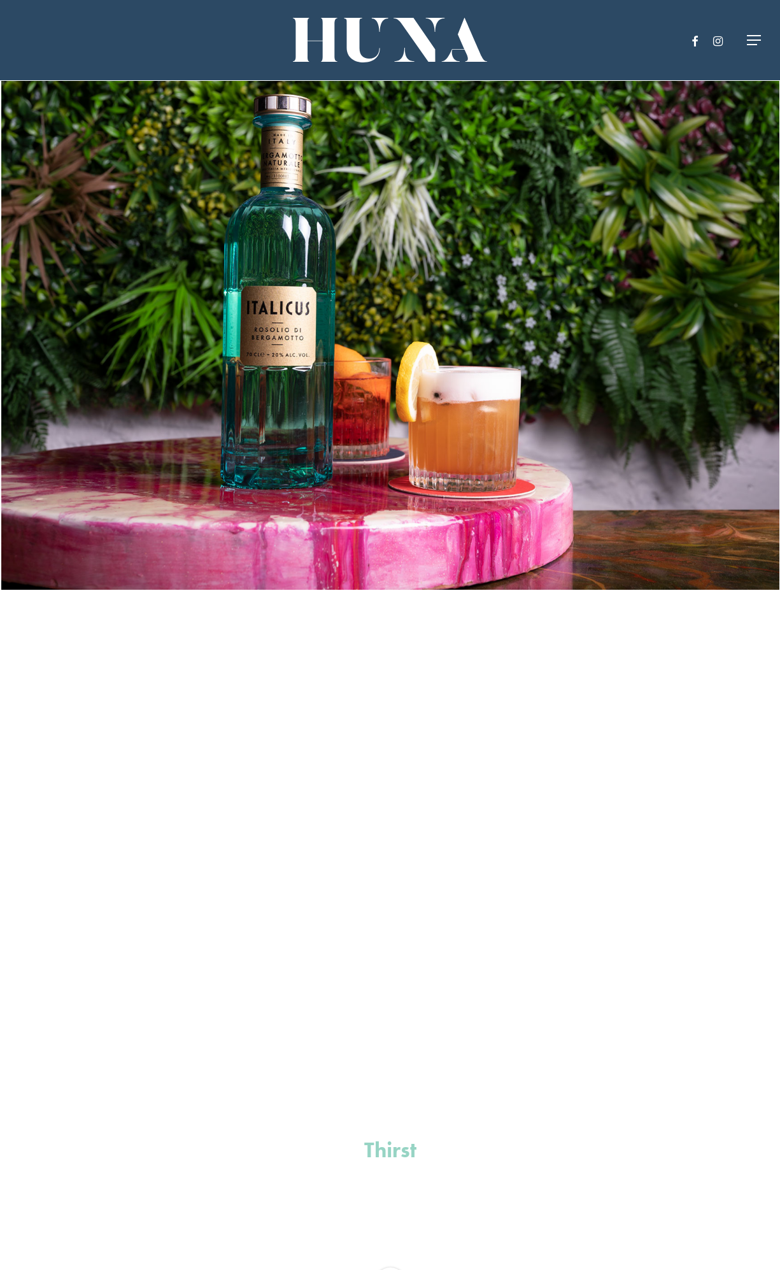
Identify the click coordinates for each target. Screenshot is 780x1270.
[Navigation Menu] (754, 40)
